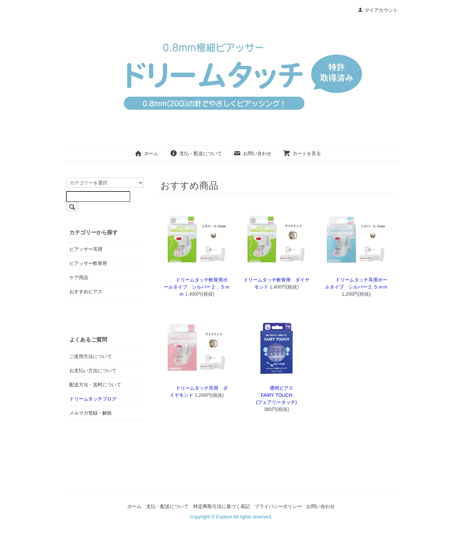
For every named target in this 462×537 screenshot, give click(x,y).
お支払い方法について (93, 370)
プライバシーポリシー (278, 506)
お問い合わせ (252, 153)
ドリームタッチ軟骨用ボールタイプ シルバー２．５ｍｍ (197, 287)
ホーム (146, 153)
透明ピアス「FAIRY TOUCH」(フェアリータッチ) (276, 395)
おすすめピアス (85, 291)
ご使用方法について (90, 356)
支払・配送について (196, 153)
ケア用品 (78, 277)
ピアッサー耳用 (85, 249)
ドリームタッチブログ (93, 398)
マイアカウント (378, 10)
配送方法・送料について (95, 384)
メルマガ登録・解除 (90, 413)
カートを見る (302, 153)
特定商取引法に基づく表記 (221, 506)
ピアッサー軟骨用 (88, 263)
